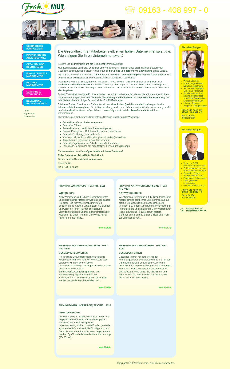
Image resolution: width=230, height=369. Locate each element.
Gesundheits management (34, 47)
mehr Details (104, 227)
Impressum (29, 113)
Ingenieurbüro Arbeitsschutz (36, 56)
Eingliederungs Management (36, 74)
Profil (26, 110)
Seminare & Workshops (34, 93)
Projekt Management (34, 84)
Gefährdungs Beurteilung (35, 65)
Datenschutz (30, 116)
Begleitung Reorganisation (36, 102)
